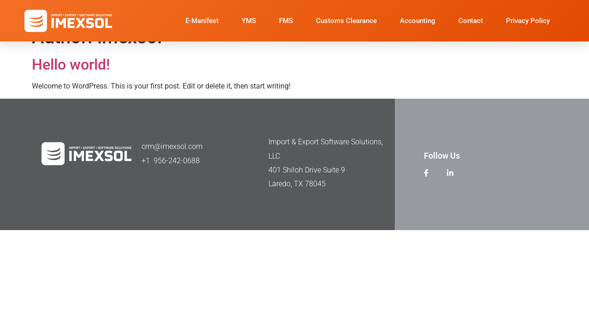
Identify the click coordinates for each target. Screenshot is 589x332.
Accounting (417, 21)
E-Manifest (202, 21)
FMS (286, 21)
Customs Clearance (346, 21)
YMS (249, 21)
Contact (470, 21)
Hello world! (71, 64)
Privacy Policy (528, 21)
